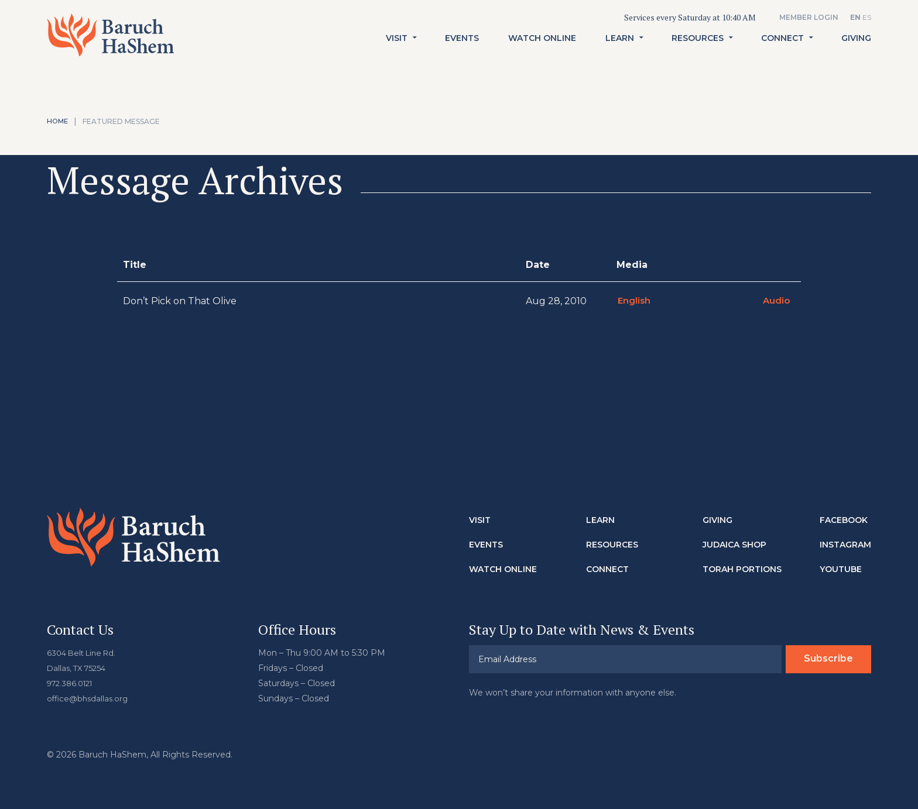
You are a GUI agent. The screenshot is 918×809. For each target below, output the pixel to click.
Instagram (845, 544)
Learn (619, 52)
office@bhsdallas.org (89, 698)
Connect (782, 52)
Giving (856, 52)
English (633, 301)
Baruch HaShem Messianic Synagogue (125, 44)
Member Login (808, 17)
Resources (698, 52)
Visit (396, 52)
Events (462, 52)
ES (866, 17)
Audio (775, 301)
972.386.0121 (72, 683)
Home (58, 121)
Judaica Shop (734, 544)
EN (855, 17)
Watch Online (542, 52)
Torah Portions (742, 569)
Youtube (841, 569)
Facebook (844, 520)
